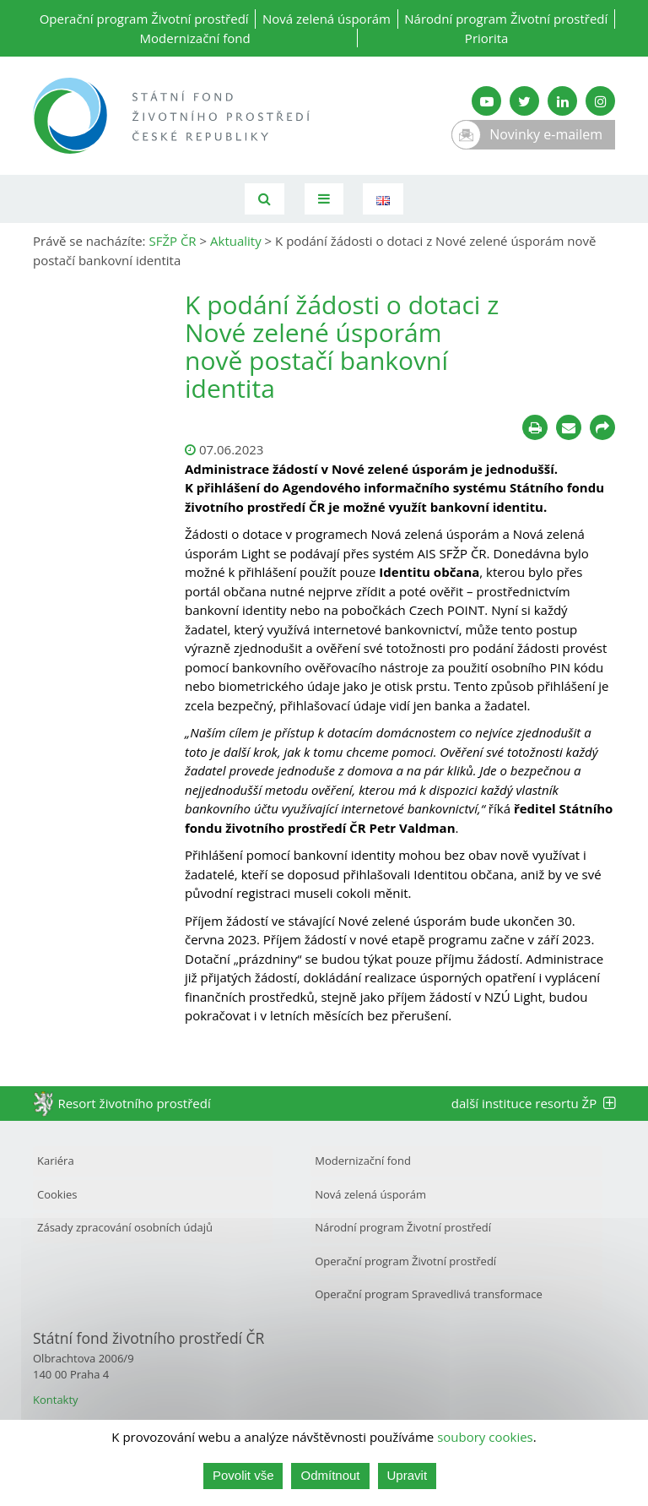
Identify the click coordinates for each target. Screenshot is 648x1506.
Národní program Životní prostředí (506, 18)
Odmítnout (329, 1475)
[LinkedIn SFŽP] (562, 101)
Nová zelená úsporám (326, 18)
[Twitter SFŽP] (524, 101)
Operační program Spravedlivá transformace (429, 1294)
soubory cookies (485, 1436)
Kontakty (55, 1399)
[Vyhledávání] (264, 199)
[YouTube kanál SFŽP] (486, 101)
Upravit (407, 1475)
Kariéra (55, 1160)
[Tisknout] (535, 427)
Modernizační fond (195, 38)
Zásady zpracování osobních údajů (125, 1227)
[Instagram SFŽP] (600, 101)
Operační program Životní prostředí (144, 18)
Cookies (57, 1194)
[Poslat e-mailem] (568, 427)
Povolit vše (243, 1475)
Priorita (487, 38)
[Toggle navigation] (324, 199)
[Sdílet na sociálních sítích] (602, 427)
